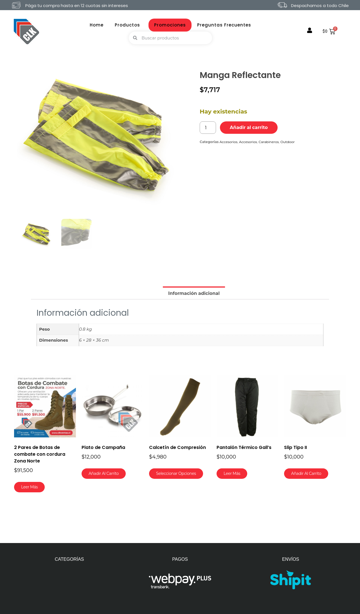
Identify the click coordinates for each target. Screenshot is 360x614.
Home (97, 25)
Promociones (170, 25)
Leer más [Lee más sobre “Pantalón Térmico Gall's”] (232, 473)
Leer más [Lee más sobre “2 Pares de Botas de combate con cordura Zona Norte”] (29, 487)
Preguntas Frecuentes (224, 25)
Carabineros (269, 142)
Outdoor (287, 142)
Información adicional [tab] (194, 293)
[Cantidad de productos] (208, 127)
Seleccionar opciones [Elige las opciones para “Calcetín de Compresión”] (176, 473)
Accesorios (229, 142)
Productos (129, 25)
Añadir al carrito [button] (104, 473)
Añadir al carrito (249, 127)
